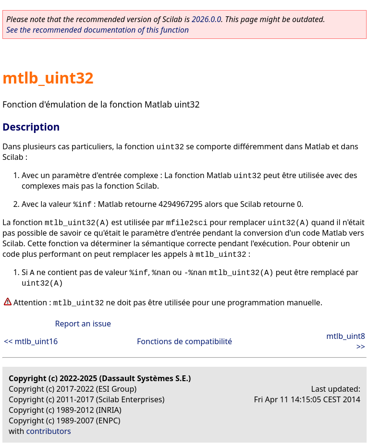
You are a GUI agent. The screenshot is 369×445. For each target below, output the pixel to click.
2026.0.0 (206, 19)
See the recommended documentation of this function (97, 29)
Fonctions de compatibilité (184, 341)
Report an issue (83, 323)
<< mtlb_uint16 (31, 341)
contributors (48, 431)
